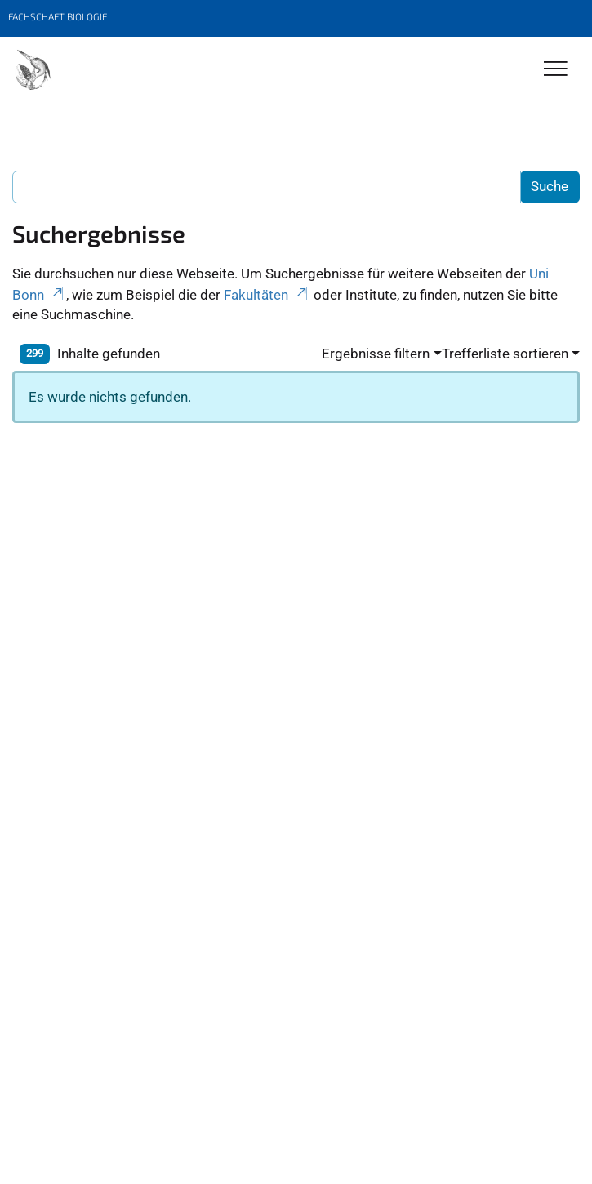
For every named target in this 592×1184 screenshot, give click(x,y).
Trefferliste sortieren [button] (505, 353)
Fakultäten (267, 295)
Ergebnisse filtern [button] (376, 353)
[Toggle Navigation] (556, 70)
